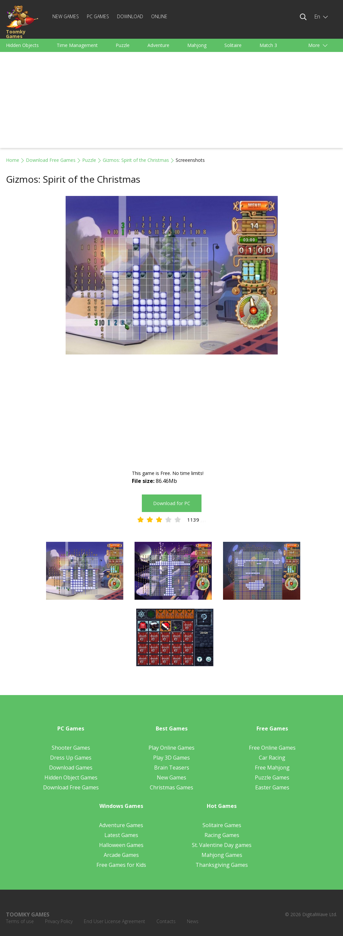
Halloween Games (121, 845)
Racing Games (221, 835)
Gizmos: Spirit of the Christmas (136, 160)
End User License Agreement (114, 921)
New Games (65, 16)
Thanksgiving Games (222, 864)
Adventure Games (121, 825)
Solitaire (233, 45)
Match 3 (268, 45)
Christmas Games (171, 787)
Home (12, 160)
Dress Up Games (70, 757)
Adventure (158, 45)
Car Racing (272, 757)
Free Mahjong (272, 767)
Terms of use (20, 921)
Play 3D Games (171, 757)
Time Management (77, 45)
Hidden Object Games (70, 777)
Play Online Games (171, 747)
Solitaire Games (221, 825)
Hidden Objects (22, 45)
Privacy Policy (59, 921)
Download (130, 16)
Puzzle (123, 45)
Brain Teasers (171, 767)
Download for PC (171, 503)
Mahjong (196, 45)
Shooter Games (71, 747)
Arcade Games (121, 855)
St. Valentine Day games (222, 845)
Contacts (166, 921)
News (193, 921)
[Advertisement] (171, 101)
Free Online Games (272, 747)
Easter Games (272, 787)
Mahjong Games (221, 855)
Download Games (70, 767)
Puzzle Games (272, 777)
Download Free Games (51, 160)
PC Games (98, 16)
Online (159, 16)
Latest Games (121, 835)
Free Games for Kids (121, 864)
